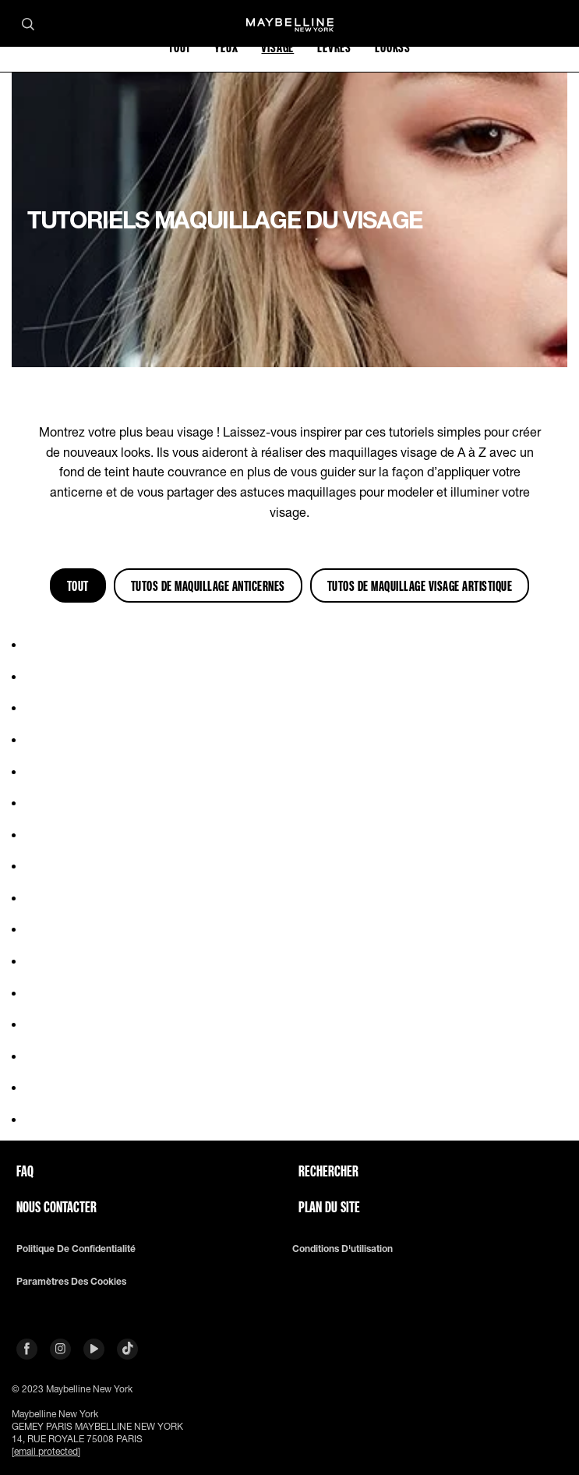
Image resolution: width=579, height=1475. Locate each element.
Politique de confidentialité (76, 1248)
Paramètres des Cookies (71, 1281)
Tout (78, 585)
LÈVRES (334, 46)
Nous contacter (56, 1207)
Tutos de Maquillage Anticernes (208, 585)
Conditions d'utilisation (342, 1248)
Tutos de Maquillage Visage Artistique (420, 585)
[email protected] (46, 1451)
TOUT (179, 46)
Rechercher (328, 1171)
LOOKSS (393, 46)
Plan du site (329, 1207)
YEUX (226, 46)
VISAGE (277, 46)
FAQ (25, 1171)
